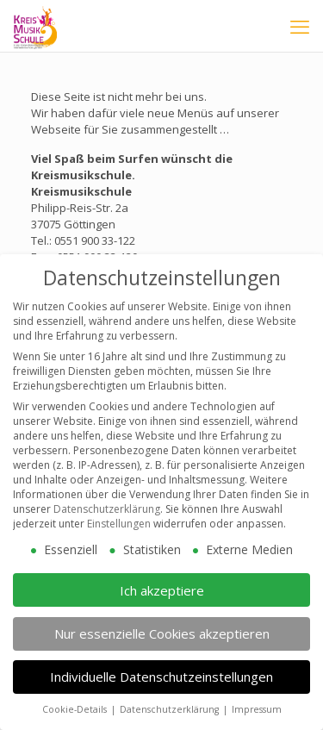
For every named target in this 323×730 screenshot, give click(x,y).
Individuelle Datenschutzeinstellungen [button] (161, 665)
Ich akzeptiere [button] (162, 578)
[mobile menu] (299, 26)
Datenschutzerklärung (106, 497)
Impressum (257, 698)
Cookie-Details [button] (75, 698)
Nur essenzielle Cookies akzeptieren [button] (162, 621)
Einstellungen (119, 512)
